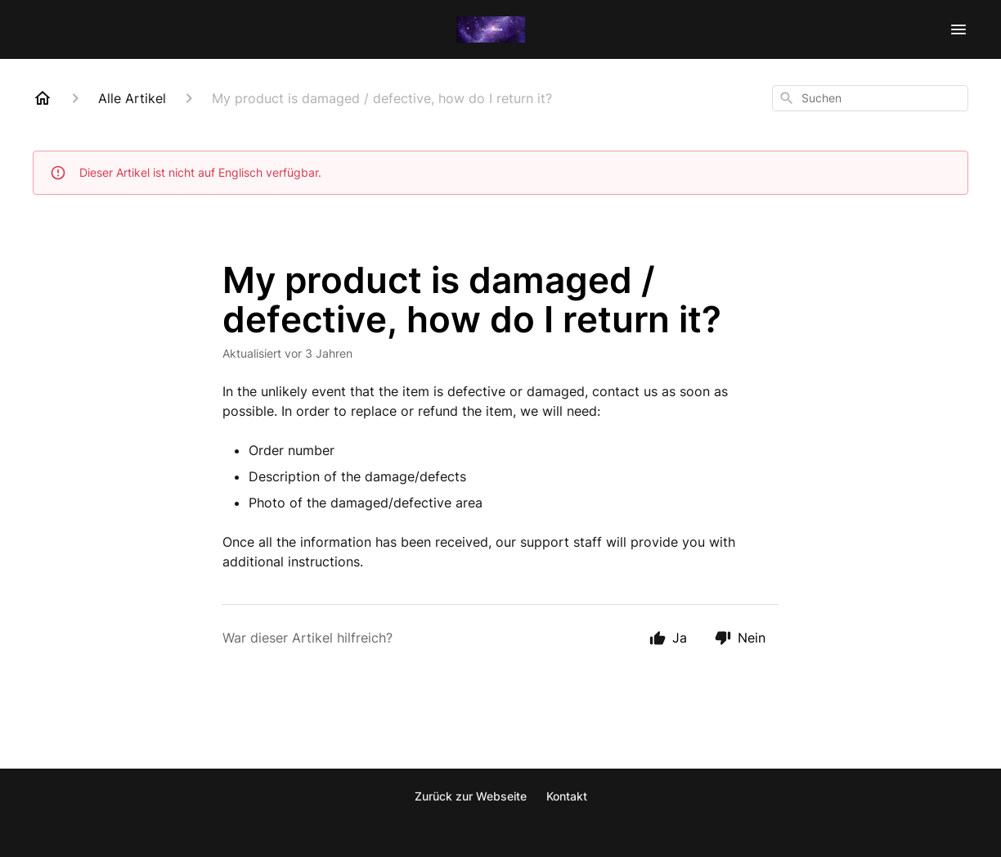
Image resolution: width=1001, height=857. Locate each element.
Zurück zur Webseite (471, 796)
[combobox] (870, 98)
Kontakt (566, 796)
